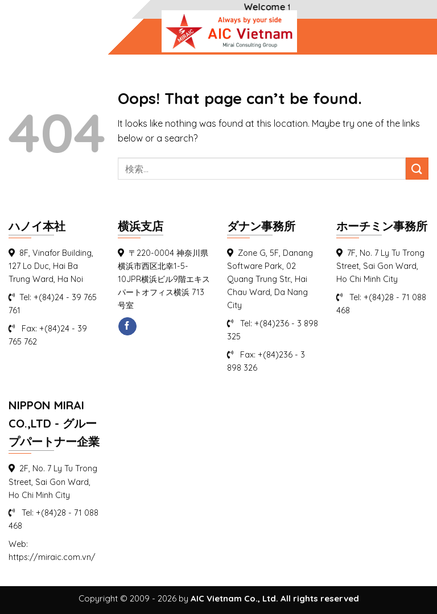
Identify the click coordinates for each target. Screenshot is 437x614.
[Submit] (417, 168)
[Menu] (22, 35)
